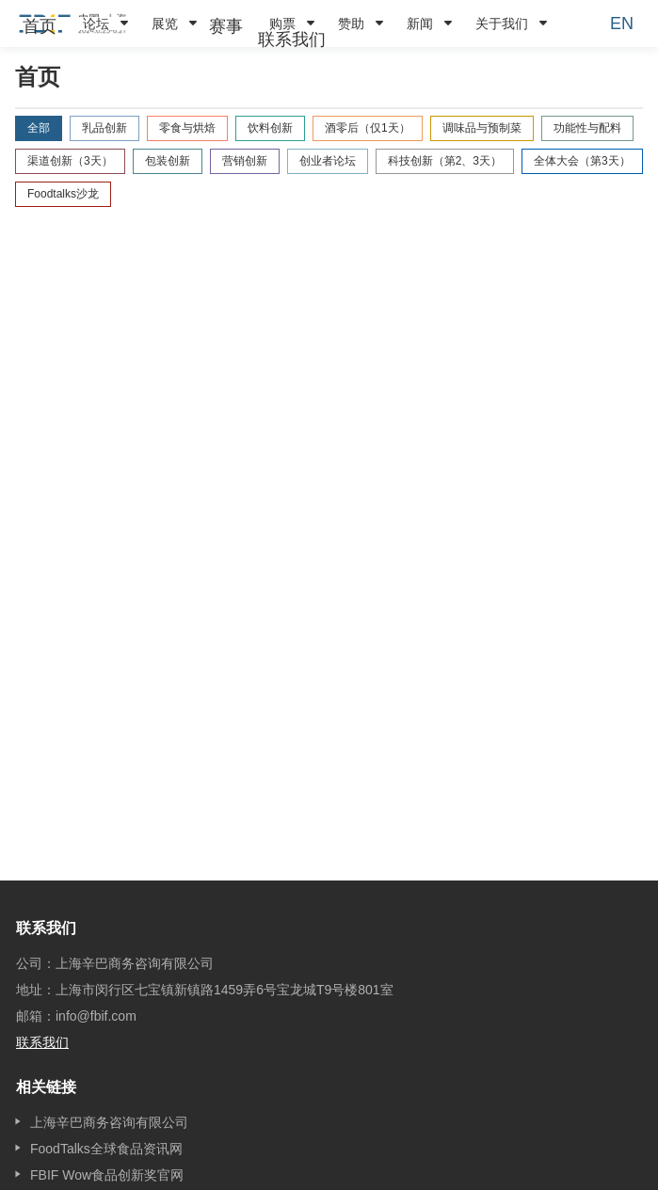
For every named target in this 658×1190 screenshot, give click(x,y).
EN (622, 23)
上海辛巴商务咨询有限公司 (109, 1122)
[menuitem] (39, 26)
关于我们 (501, 23)
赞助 (351, 23)
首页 (39, 26)
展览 (165, 23)
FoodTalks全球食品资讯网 (106, 1148)
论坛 (96, 23)
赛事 (226, 26)
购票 (282, 23)
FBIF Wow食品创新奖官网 (107, 1174)
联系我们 (292, 39)
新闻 (420, 23)
